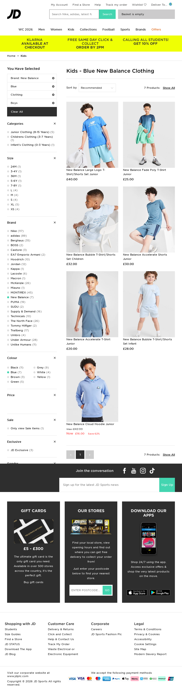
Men (41, 29)
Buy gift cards (33, 582)
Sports (125, 29)
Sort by (71, 87)
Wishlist (137, 4)
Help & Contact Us (61, 639)
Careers (96, 629)
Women (56, 29)
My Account (59, 4)
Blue (32, 86)
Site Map (140, 649)
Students (11, 629)
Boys (32, 103)
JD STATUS (12, 644)
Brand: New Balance (32, 78)
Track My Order (59, 644)
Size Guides (13, 634)
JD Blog (10, 654)
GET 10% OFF (145, 41)
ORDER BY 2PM (90, 43)
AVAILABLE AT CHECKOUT (35, 43)
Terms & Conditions (147, 629)
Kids (71, 29)
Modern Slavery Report (150, 654)
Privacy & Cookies (147, 634)
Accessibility (143, 639)
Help (98, 4)
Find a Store (81, 4)
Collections (88, 29)
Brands (141, 29)
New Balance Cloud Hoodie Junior (90, 424)
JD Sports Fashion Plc (106, 634)
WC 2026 (25, 29)
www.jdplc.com (17, 676)
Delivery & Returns (61, 629)
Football (108, 29)
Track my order (116, 4)
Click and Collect (60, 634)
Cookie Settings (145, 644)
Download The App (18, 649)
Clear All (17, 111)
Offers (156, 29)
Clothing (32, 94)
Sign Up (167, 485)
